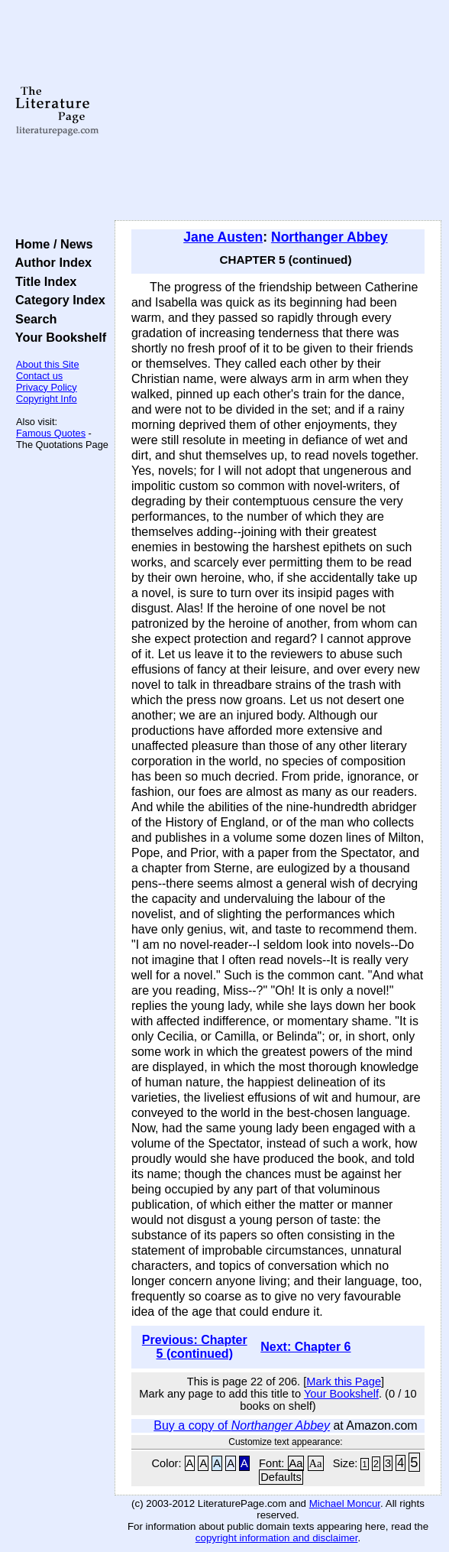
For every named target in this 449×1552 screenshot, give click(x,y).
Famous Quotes (51, 433)
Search (32, 319)
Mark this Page (343, 1381)
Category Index (56, 300)
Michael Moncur (344, 1503)
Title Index (42, 281)
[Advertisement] (278, 111)
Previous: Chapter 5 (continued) (194, 1346)
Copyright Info (46, 398)
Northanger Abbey (329, 237)
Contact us (39, 376)
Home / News (50, 244)
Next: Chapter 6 (305, 1346)
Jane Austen (223, 237)
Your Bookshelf (57, 337)
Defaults (281, 1477)
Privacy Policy (46, 387)
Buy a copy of (241, 1425)
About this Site (47, 364)
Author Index (50, 262)
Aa (296, 1463)
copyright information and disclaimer (276, 1538)
